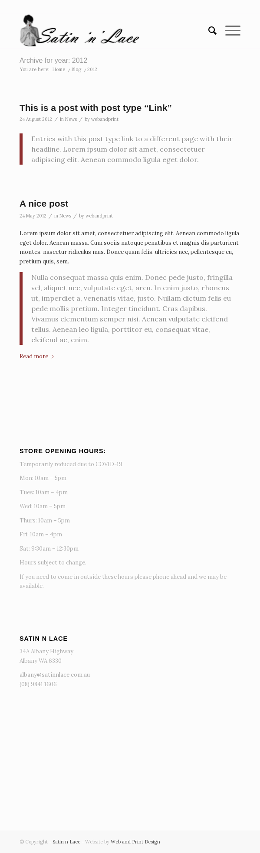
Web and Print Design (135, 842)
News (71, 119)
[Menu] (228, 30)
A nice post (44, 203)
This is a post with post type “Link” (96, 108)
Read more (38, 356)
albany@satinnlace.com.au (55, 674)
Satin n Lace (66, 842)
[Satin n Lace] (108, 30)
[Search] (208, 30)
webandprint (104, 119)
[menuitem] (208, 30)
